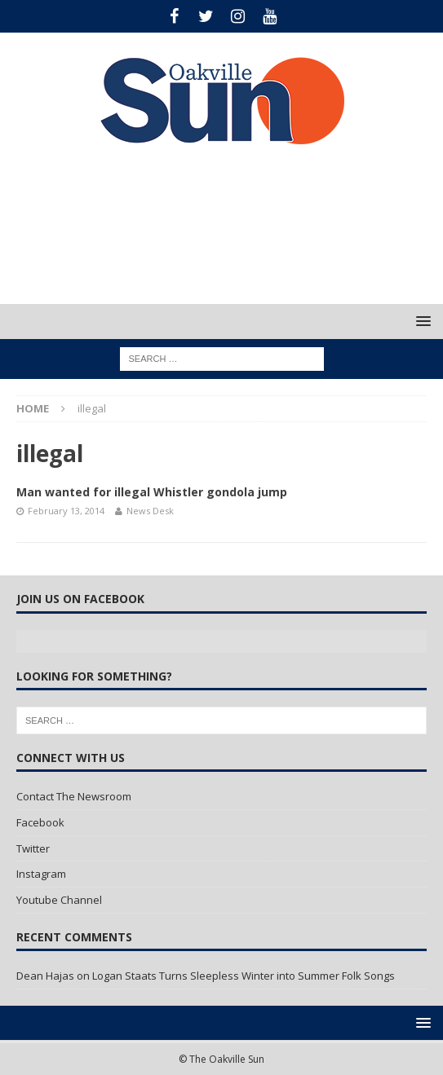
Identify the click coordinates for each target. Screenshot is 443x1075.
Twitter (33, 848)
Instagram (41, 873)
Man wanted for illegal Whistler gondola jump (151, 492)
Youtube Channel (59, 899)
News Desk (150, 510)
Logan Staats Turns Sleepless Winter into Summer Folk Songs (243, 975)
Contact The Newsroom (73, 796)
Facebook (40, 822)
